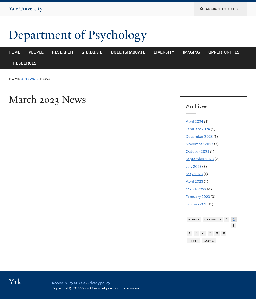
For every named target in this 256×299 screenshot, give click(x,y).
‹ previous (212, 219)
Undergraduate (128, 52)
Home (14, 52)
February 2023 (198, 196)
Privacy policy (98, 283)
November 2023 (199, 144)
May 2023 (194, 174)
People (36, 52)
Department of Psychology (79, 35)
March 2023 (196, 189)
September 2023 (200, 159)
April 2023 (194, 181)
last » (209, 241)
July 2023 (193, 166)
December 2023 (199, 136)
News (45, 78)
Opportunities (224, 52)
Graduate (92, 52)
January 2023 (197, 204)
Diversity (164, 52)
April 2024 (194, 121)
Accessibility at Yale (68, 283)
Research (62, 52)
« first (194, 219)
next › (193, 241)
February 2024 (198, 129)
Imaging (191, 52)
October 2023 (197, 151)
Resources (25, 63)
